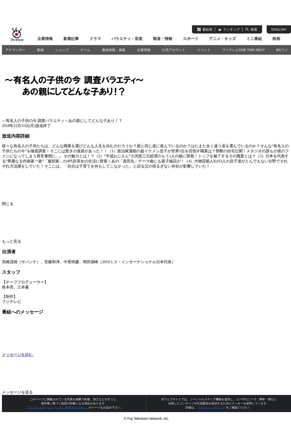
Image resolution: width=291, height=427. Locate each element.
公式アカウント (173, 50)
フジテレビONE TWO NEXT (243, 50)
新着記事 (71, 39)
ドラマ (95, 39)
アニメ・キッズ (222, 39)
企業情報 (45, 39)
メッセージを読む (54, 355)
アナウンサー (15, 50)
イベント (204, 50)
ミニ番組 (254, 39)
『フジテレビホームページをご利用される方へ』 (57, 407)
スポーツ (190, 39)
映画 (276, 39)
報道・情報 (162, 39)
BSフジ (282, 50)
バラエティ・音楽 (127, 39)
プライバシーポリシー (211, 407)
